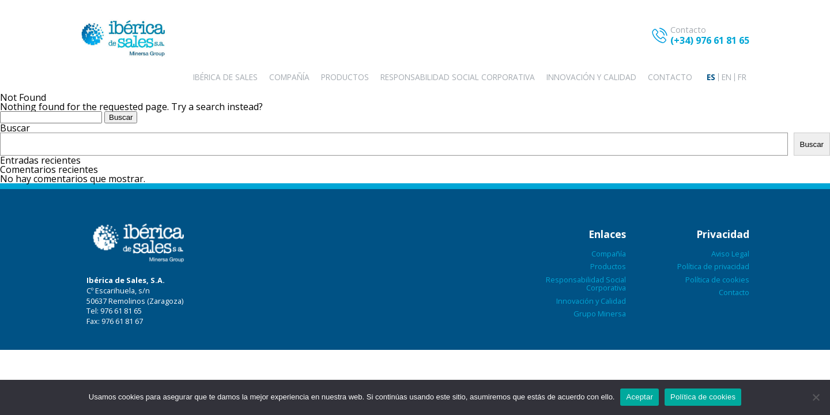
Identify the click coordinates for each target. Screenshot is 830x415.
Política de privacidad (713, 266)
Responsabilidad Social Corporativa (457, 76)
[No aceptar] (815, 397)
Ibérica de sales (225, 76)
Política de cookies (717, 279)
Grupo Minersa (600, 313)
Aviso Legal (730, 253)
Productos (345, 76)
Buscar (15, 128)
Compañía (289, 76)
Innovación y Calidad (591, 76)
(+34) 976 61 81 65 (709, 40)
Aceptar (639, 397)
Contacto (670, 76)
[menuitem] (711, 77)
